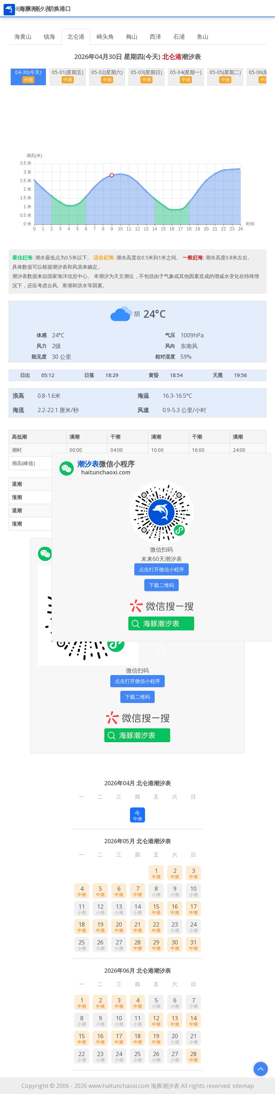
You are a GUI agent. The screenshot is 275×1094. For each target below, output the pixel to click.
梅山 (132, 36)
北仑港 (76, 36)
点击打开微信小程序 (137, 681)
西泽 (155, 36)
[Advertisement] (137, 119)
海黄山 (23, 36)
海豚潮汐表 (165, 1086)
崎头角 (105, 36)
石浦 (179, 36)
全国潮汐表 (27, 8)
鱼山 (202, 36)
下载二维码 (137, 696)
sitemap (243, 1086)
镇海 (49, 36)
